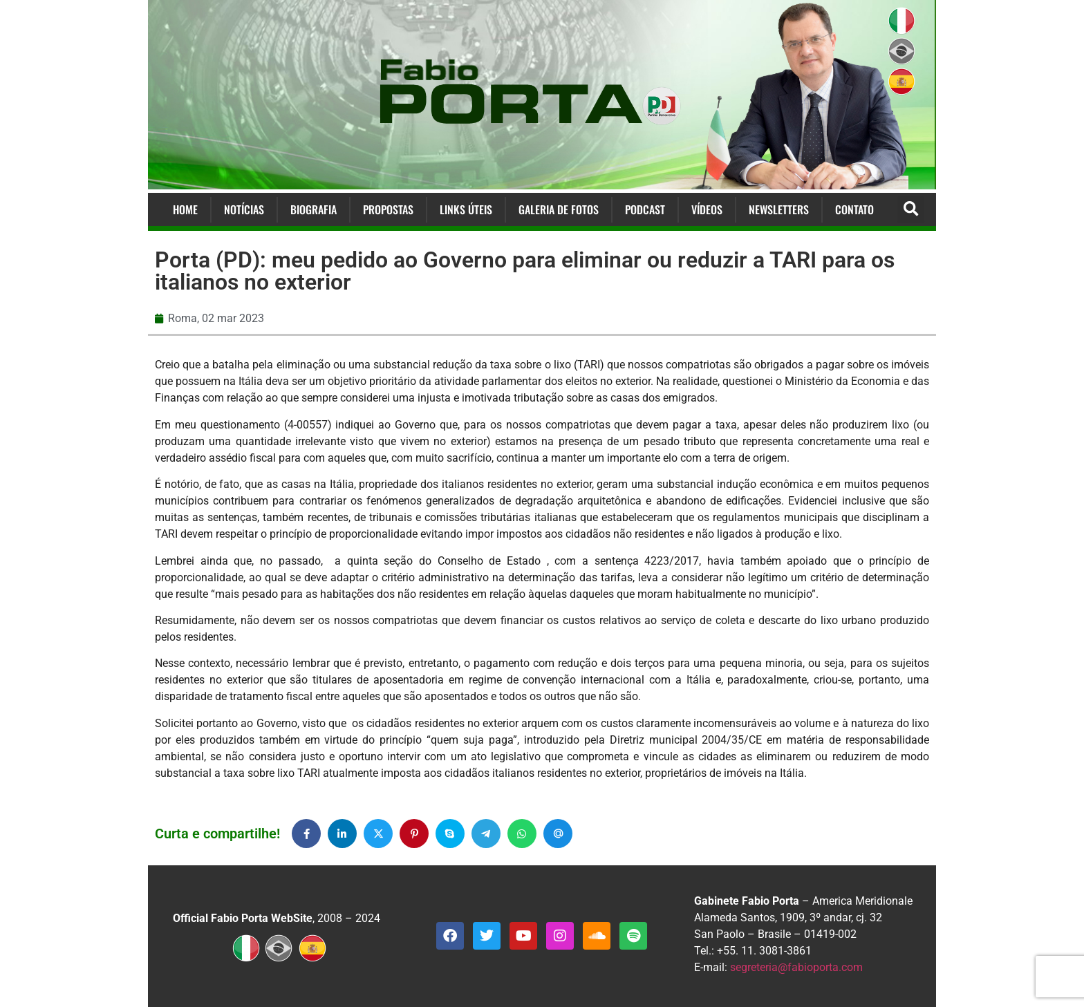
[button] (910, 209)
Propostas (388, 209)
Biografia (313, 209)
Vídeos (706, 209)
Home (185, 209)
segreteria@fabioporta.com (796, 967)
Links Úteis (466, 209)
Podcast (645, 209)
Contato (854, 209)
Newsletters (779, 209)
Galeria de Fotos (558, 209)
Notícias (244, 209)
